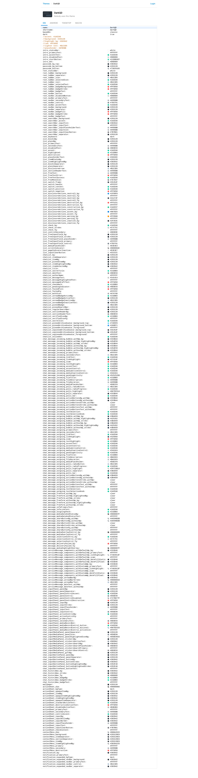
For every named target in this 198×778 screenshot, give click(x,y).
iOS (44, 23)
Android (54, 23)
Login (152, 4)
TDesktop (66, 23)
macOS (78, 23)
